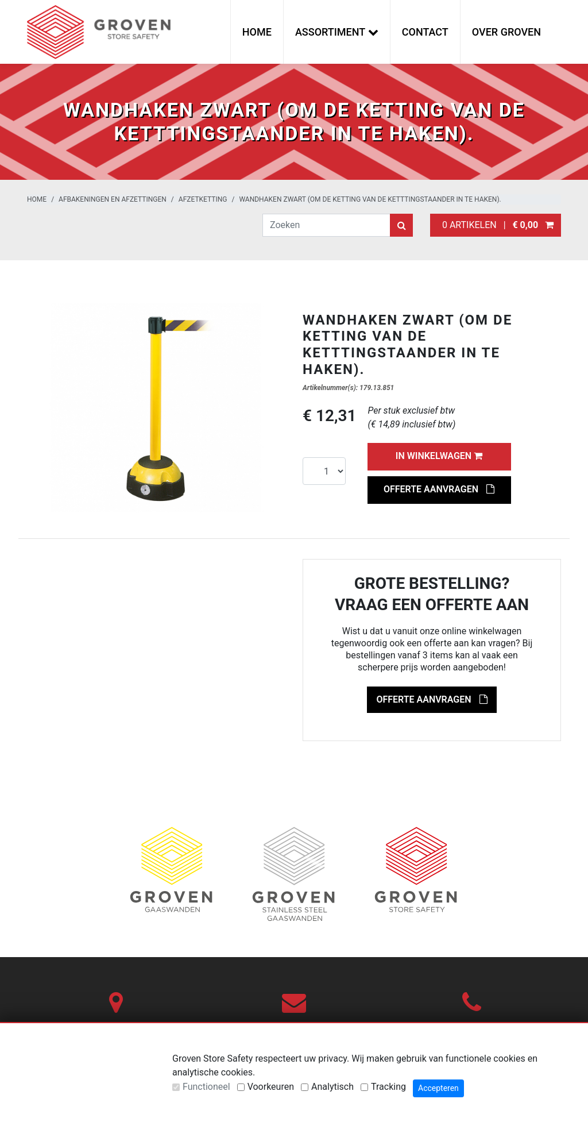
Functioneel (206, 1086)
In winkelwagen (439, 455)
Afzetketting (203, 199)
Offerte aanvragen (439, 489)
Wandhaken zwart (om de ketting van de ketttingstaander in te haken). (370, 199)
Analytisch (332, 1086)
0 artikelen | (496, 224)
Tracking (388, 1086)
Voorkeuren (270, 1086)
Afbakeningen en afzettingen (113, 199)
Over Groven (506, 32)
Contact (425, 32)
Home (257, 32)
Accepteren (438, 1088)
